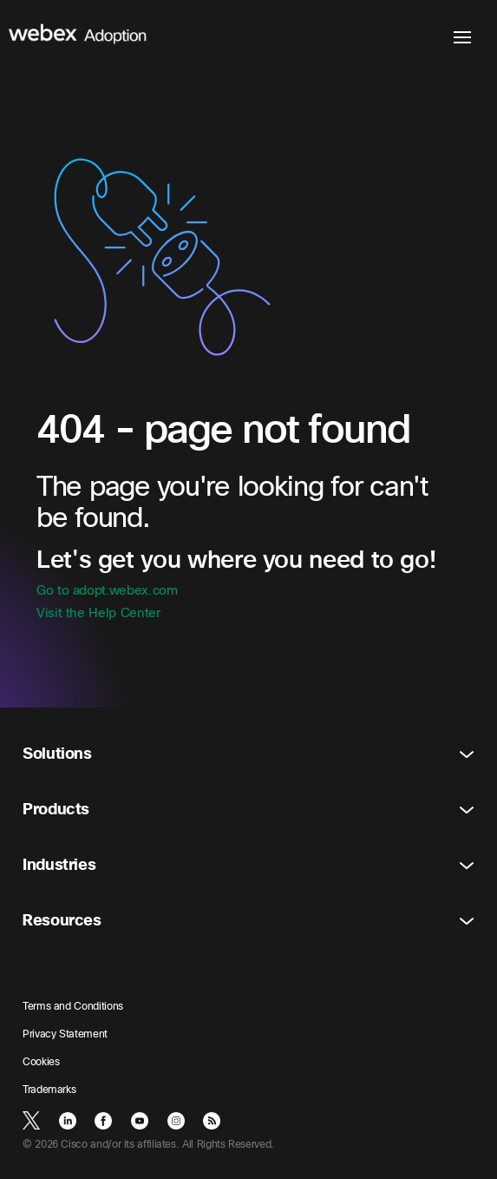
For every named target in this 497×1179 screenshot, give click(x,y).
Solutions (248, 754)
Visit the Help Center (98, 613)
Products (248, 809)
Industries (248, 865)
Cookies (41, 1062)
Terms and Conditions (73, 1006)
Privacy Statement (65, 1034)
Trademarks (49, 1090)
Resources (248, 921)
